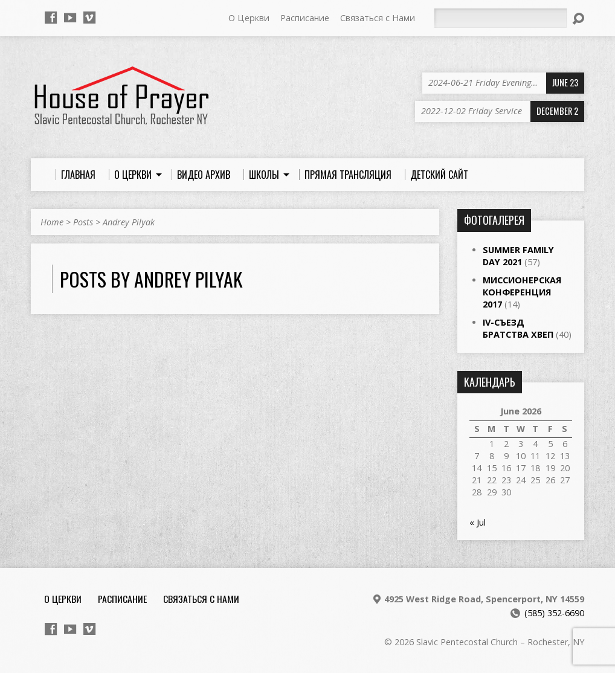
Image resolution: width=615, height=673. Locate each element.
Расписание (304, 18)
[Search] (500, 18)
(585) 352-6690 (554, 613)
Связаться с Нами (377, 18)
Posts (83, 222)
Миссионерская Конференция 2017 (522, 292)
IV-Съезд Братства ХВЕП (518, 328)
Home (51, 222)
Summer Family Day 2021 (518, 256)
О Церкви (248, 18)
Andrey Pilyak (129, 222)
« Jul (477, 522)
